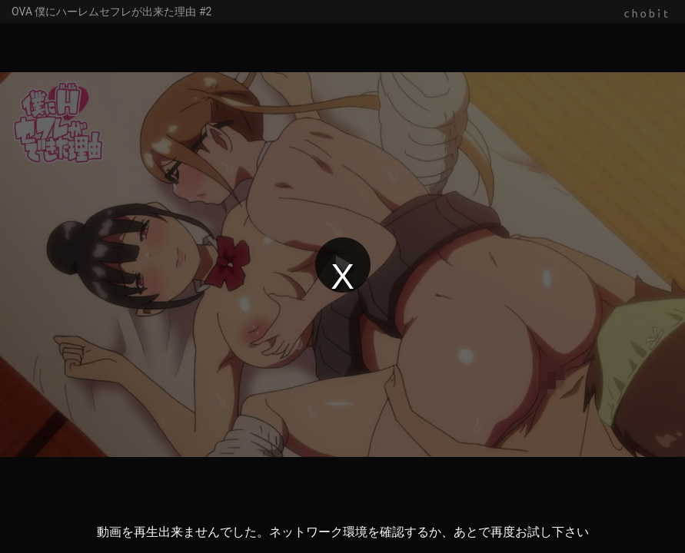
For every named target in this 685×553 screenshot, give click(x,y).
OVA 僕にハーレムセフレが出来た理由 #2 (111, 11)
